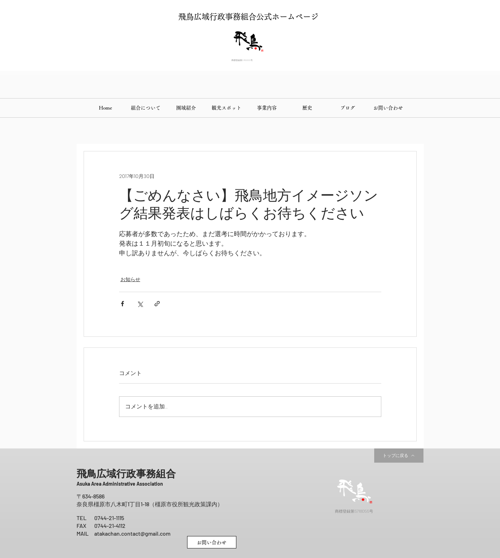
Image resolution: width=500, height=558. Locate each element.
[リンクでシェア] (157, 303)
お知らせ (130, 279)
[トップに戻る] (398, 455)
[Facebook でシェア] (122, 303)
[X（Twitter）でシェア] (139, 303)
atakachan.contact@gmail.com (132, 533)
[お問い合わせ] (211, 542)
